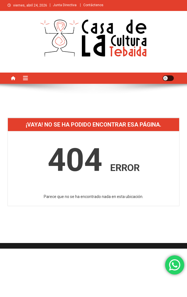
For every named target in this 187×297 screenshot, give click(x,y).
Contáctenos (93, 5)
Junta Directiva (65, 5)
